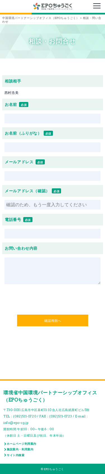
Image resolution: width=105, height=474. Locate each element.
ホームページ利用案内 (21, 443)
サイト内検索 (16, 455)
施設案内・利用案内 (20, 449)
